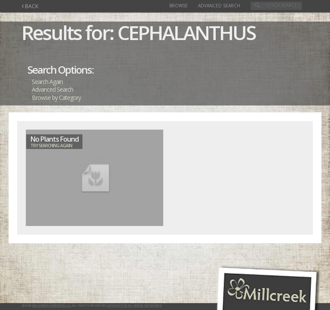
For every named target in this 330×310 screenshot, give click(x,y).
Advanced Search (219, 6)
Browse (178, 6)
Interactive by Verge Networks (134, 305)
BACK (29, 6)
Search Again (47, 82)
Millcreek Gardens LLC (51, 305)
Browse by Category (56, 97)
